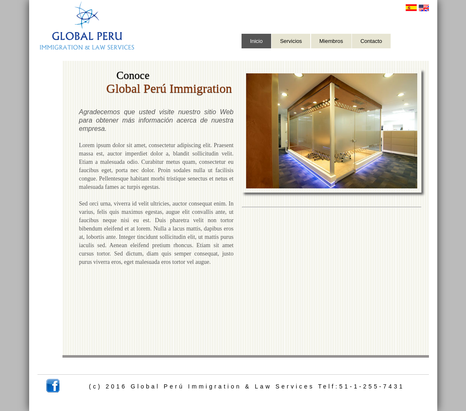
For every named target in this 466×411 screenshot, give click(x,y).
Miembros (331, 41)
